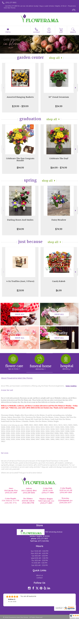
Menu (7, 32)
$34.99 (58, 106)
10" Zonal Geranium (59, 97)
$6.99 (59, 290)
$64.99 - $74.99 (59, 167)
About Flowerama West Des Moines (17, 378)
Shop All (54, 57)
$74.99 (58, 229)
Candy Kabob (58, 281)
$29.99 (20, 290)
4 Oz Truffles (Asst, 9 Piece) (20, 281)
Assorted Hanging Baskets (20, 97)
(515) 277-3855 (10, 3)
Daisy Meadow (59, 220)
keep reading (71, 386)
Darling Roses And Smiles (20, 220)
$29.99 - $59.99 (20, 106)
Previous (3, 88)
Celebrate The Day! (58, 158)
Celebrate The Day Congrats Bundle (20, 159)
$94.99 (20, 167)
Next (76, 88)
